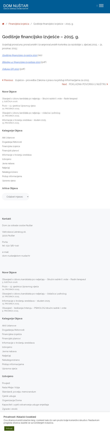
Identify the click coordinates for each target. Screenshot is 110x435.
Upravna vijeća (8, 180)
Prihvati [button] (9, 428)
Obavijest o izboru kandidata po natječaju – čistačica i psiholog (31, 113)
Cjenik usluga (9, 396)
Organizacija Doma (12, 400)
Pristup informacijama (12, 176)
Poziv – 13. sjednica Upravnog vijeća (19, 106)
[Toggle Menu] (101, 5)
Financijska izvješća (19, 23)
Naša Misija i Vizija (11, 387)
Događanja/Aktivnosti (12, 142)
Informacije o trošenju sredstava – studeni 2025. (24, 120)
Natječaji (6, 168)
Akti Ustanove (8, 138)
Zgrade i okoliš (9, 409)
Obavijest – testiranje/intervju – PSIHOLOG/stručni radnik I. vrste (34, 308)
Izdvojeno (6, 159)
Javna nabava (8, 163)
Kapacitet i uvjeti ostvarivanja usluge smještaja (25, 404)
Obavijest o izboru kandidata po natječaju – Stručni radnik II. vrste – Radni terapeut (39, 98)
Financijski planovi (10, 150)
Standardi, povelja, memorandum (19, 391)
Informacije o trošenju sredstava (17, 155)
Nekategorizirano (10, 172)
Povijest (6, 383)
